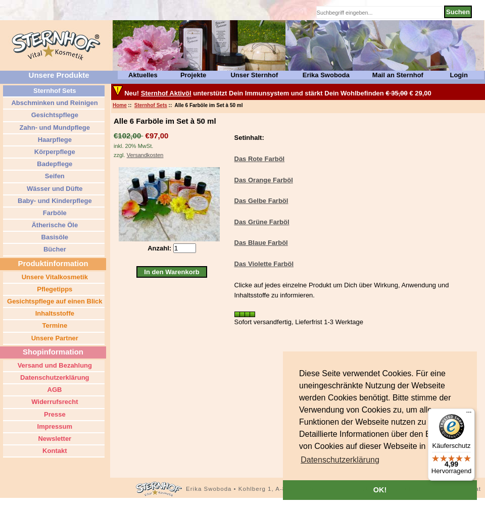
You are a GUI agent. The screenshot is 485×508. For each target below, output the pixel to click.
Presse (53, 414)
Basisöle (53, 237)
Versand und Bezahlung (54, 365)
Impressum (53, 426)
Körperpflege (53, 152)
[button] (340, 460)
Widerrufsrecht (54, 401)
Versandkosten (145, 155)
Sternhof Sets (150, 105)
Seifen (54, 176)
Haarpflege (54, 139)
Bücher (53, 249)
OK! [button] (379, 490)
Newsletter (53, 438)
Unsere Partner (53, 338)
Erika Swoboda (326, 75)
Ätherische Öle (54, 225)
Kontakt (54, 450)
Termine (53, 325)
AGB (53, 389)
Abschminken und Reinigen (54, 103)
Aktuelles (143, 75)
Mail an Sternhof (397, 75)
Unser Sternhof (254, 75)
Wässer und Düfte (53, 188)
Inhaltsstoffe (53, 313)
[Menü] (469, 415)
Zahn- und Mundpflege (54, 127)
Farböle (54, 213)
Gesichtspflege (53, 115)
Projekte (193, 75)
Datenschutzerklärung (53, 377)
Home (120, 105)
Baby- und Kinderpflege (53, 201)
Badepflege (54, 164)
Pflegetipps (54, 289)
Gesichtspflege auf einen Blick (53, 301)
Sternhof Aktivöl (166, 93)
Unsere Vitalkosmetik (54, 277)
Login (458, 75)
